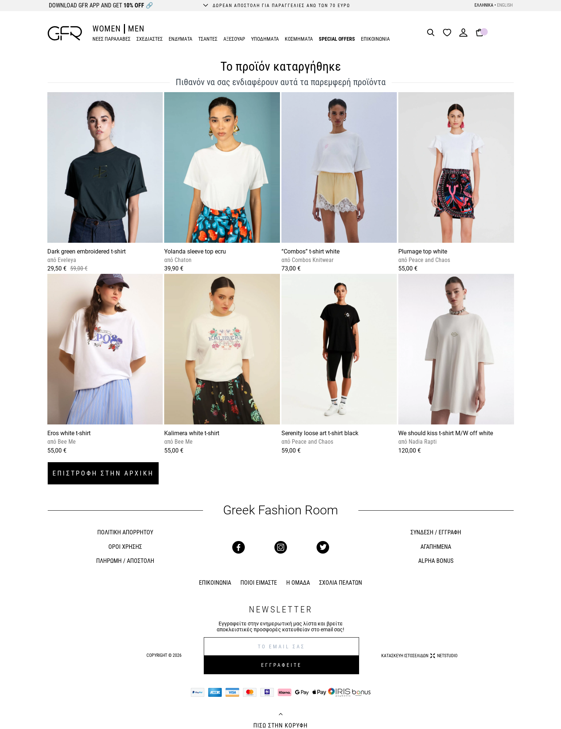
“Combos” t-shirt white (310, 251)
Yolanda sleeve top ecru (195, 251)
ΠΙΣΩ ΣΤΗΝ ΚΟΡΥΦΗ (280, 725)
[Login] (463, 34)
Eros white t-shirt (69, 433)
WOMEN (106, 28)
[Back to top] (280, 715)
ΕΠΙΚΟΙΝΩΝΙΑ (375, 39)
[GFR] (65, 33)
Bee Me (66, 441)
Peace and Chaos (428, 259)
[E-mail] (281, 646)
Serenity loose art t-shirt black (319, 433)
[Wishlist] (449, 33)
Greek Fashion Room (280, 510)
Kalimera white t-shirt (191, 433)
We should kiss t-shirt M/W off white (445, 433)
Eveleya (66, 259)
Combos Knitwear (312, 259)
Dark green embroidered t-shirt (86, 251)
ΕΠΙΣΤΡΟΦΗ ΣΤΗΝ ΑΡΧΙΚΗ (103, 473)
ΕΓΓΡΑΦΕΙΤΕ (281, 665)
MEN (136, 28)
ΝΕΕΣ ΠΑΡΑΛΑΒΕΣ (111, 39)
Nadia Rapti (422, 441)
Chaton (182, 259)
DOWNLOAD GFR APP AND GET (101, 5)
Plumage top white (422, 251)
